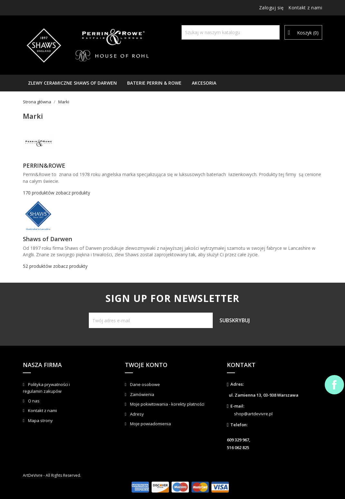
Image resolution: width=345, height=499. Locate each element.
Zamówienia (141, 394)
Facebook (334, 384)
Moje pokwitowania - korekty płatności (166, 404)
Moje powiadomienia (150, 424)
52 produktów (37, 266)
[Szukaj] (231, 32)
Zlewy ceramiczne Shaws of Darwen (72, 83)
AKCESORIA (204, 83)
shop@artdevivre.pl (253, 414)
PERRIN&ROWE (44, 165)
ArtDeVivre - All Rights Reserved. (52, 475)
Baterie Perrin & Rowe (154, 83)
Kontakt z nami (305, 8)
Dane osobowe (144, 384)
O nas (33, 401)
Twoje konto (146, 365)
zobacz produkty (73, 193)
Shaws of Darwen (47, 239)
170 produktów (38, 193)
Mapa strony (40, 420)
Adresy (136, 414)
